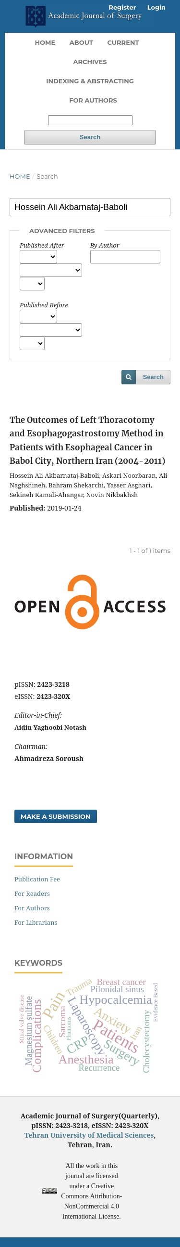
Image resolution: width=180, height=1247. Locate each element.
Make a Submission (56, 816)
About (81, 42)
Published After (42, 245)
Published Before (44, 305)
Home (45, 42)
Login (156, 7)
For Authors (93, 100)
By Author (105, 245)
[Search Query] (90, 120)
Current (123, 42)
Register (122, 7)
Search (90, 137)
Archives (90, 62)
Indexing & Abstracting (89, 81)
